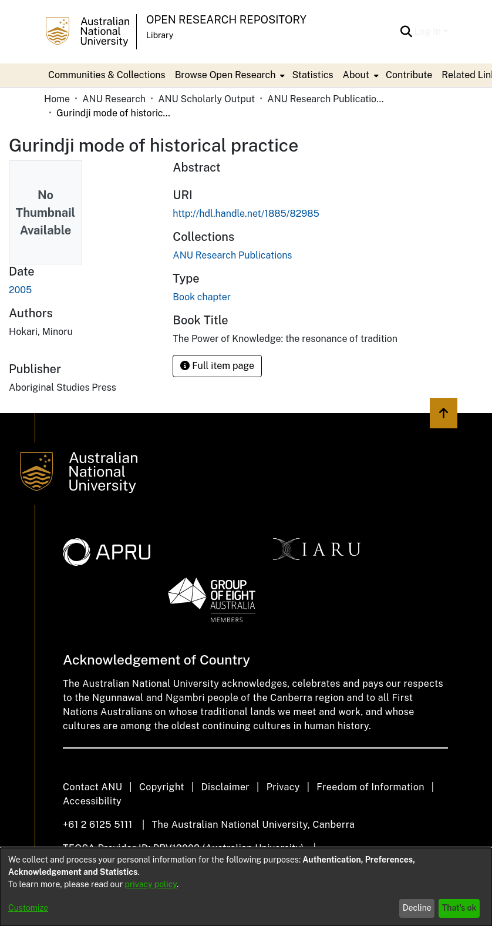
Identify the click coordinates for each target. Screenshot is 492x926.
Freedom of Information (370, 787)
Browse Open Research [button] (225, 74)
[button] (406, 32)
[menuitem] (229, 75)
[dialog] (246, 887)
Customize (28, 907)
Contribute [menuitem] (409, 74)
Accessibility (92, 801)
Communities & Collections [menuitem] (107, 74)
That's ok (459, 907)
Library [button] (159, 35)
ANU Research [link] (114, 99)
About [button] (356, 74)
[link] (232, 255)
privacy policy (151, 884)
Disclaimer (225, 787)
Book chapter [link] (202, 297)
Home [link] (57, 99)
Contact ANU (92, 787)
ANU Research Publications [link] (326, 99)
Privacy (283, 787)
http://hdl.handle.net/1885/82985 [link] (246, 213)
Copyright (161, 787)
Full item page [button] (217, 365)
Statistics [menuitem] (312, 74)
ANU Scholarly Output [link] (206, 99)
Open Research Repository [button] (226, 20)
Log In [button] (429, 31)
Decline (417, 907)
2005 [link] (20, 290)
